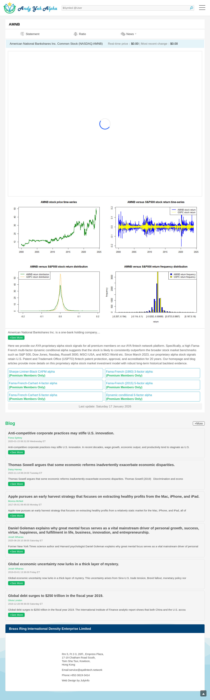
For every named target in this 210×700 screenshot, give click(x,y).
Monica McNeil (15, 501)
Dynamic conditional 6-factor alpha (152, 397)
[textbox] (128, 8)
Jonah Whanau (15, 537)
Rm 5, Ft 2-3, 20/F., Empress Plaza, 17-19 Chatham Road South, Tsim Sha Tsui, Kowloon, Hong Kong (83, 659)
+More (199, 423)
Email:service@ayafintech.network (82, 669)
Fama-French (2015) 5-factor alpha (152, 385)
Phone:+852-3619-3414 (76, 675)
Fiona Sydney (15, 437)
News (129, 34)
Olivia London (15, 600)
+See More (16, 337)
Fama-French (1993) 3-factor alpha (152, 373)
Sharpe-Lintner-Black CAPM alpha (55, 373)
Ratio (79, 34)
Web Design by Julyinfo (75, 680)
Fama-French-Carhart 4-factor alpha (55, 385)
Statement (29, 34)
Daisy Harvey (15, 469)
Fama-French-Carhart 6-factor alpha (55, 397)
